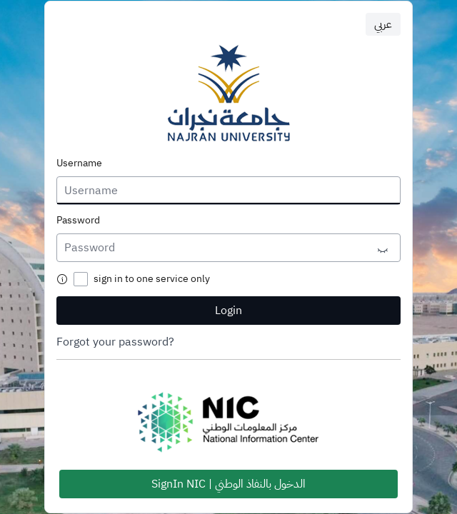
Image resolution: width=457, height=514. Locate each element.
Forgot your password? (115, 342)
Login (228, 310)
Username (79, 163)
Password (78, 220)
